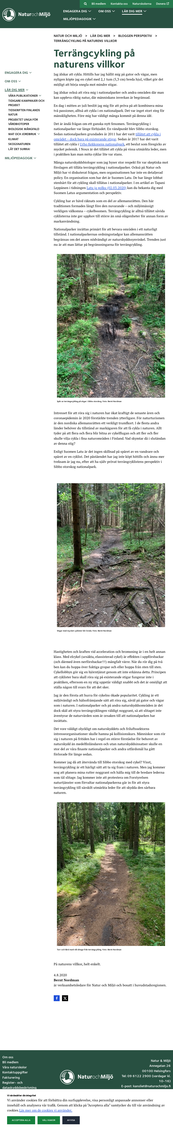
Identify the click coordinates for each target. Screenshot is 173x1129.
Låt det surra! (19, 149)
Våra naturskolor (14, 1067)
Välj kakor (48, 1120)
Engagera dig (16, 73)
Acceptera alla (21, 1120)
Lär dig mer (15, 90)
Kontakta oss (119, 4)
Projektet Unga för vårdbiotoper (23, 122)
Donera (162, 3)
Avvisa (71, 1120)
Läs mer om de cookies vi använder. (45, 1110)
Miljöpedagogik (19, 158)
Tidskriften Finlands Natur (24, 112)
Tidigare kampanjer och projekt (26, 103)
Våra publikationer (23, 95)
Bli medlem (99, 4)
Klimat (13, 139)
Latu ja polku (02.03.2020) (106, 187)
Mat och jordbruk (22, 134)
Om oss (11, 81)
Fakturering (11, 1077)
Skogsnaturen (19, 144)
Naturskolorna (141, 4)
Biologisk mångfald (23, 129)
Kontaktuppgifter (15, 1072)
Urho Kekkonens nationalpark (102, 144)
